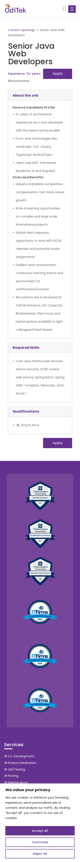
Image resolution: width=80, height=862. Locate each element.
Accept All (40, 831)
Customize (40, 842)
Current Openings (21, 30)
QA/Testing (14, 769)
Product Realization (20, 763)
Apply (58, 73)
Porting (11, 776)
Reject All (40, 854)
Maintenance (16, 782)
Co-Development (19, 756)
